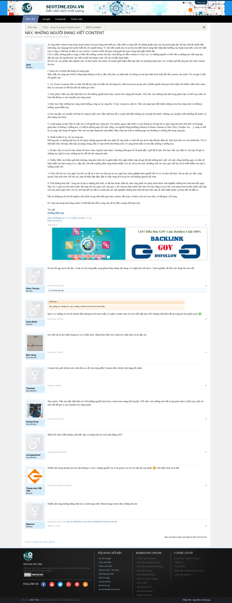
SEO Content (43, 37)
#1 (206, 225)
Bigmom (51, 526)
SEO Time (34, 600)
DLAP (50, 290)
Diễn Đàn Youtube (144, 571)
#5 (206, 386)
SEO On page (104, 578)
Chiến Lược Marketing (146, 558)
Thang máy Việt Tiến (56, 485)
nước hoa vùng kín (183, 575)
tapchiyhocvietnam (145, 591)
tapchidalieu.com (144, 587)
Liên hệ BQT (142, 583)
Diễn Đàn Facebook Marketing (150, 566)
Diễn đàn (30, 19)
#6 (206, 419)
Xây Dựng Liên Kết (106, 574)
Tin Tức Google (105, 558)
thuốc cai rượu (78, 218)
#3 (206, 319)
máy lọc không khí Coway (77, 521)
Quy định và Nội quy (201, 600)
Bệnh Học (179, 562)
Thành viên (76, 19)
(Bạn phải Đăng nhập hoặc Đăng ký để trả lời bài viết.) (185, 537)
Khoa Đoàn (52, 319)
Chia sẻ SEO (32, 542)
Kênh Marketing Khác (146, 575)
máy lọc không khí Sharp (97, 521)
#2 (206, 286)
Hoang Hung (53, 419)
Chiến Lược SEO (105, 566)
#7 (206, 452)
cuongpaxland (53, 452)
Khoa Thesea (53, 286)
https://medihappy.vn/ (56, 218)
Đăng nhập (201, 2)
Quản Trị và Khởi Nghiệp (147, 579)
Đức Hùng (52, 352)
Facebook (60, 19)
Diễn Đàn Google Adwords (148, 562)
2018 (61, 37)
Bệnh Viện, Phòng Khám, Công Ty (189, 571)
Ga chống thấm (105, 589)
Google (46, 19)
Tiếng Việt (186, 600)
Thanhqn (51, 386)
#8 (206, 485)
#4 (206, 352)
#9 (206, 526)
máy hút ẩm (112, 521)
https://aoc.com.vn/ (55, 221)
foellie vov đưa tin (144, 595)
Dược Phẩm (180, 566)
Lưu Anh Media (105, 582)
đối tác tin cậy (104, 585)
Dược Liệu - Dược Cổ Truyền (187, 558)
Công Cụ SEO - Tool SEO (109, 570)
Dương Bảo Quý (56, 213)
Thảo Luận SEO (105, 562)
